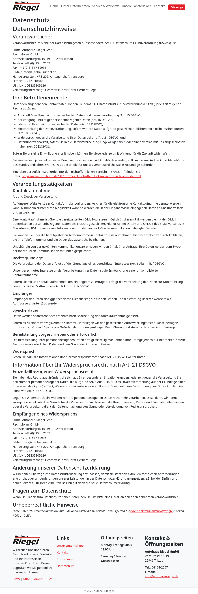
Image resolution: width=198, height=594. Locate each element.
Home (54, 6)
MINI (26, 579)
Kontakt (159, 6)
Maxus (38, 579)
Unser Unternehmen (75, 6)
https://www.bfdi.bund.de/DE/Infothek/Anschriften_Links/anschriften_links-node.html (81, 176)
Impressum (65, 559)
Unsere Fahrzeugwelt (136, 6)
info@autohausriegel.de (161, 576)
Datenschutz (65, 566)
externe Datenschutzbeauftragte (151, 511)
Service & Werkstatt (105, 6)
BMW (16, 579)
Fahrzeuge (176, 6)
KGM (49, 579)
